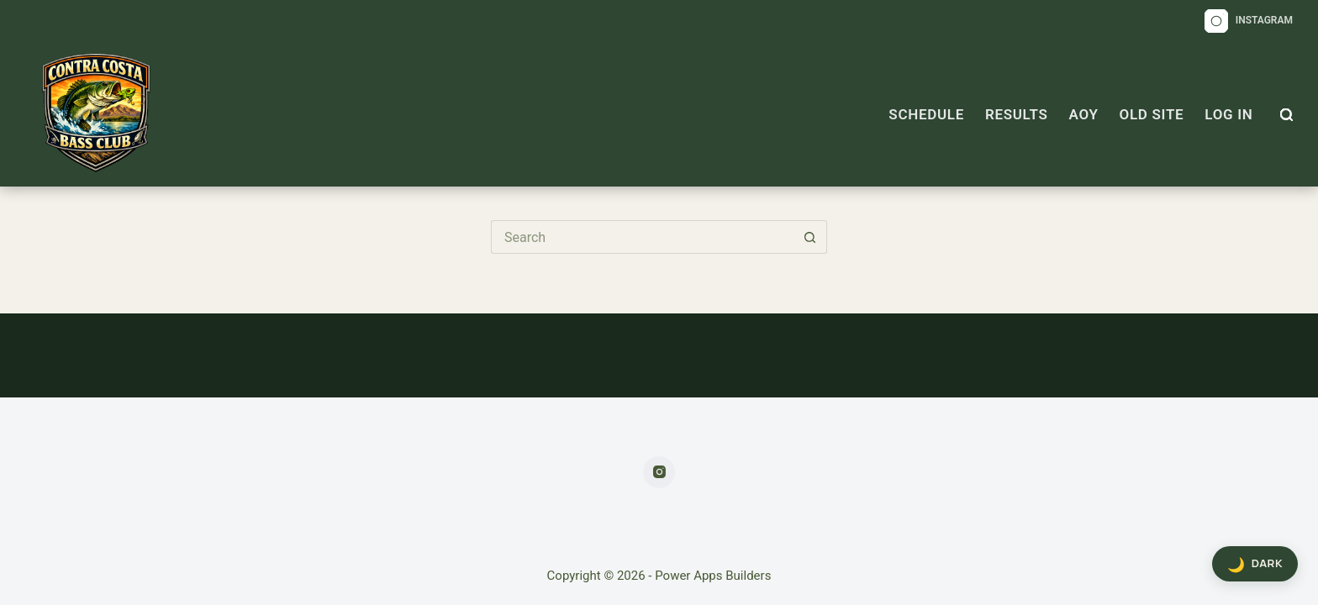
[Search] (1286, 114)
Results (1016, 114)
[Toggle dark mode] (1255, 563)
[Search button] (810, 237)
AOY (1084, 114)
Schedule (926, 114)
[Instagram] (1249, 21)
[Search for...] (642, 237)
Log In (1228, 114)
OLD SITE (1152, 114)
